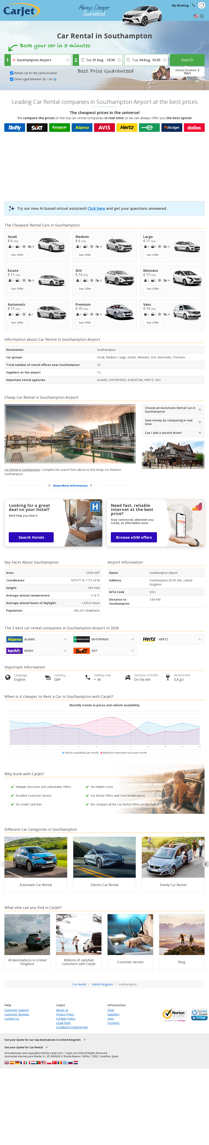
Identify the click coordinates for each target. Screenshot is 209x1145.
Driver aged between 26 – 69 (35, 79)
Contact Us (11, 1019)
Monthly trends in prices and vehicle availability (104, 705)
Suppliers (113, 1014)
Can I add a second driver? (163, 433)
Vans (111, 1019)
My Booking (180, 5)
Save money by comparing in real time (168, 422)
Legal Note (63, 1023)
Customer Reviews (16, 1014)
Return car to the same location (35, 73)
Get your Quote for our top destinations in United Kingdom (42, 1040)
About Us (62, 1010)
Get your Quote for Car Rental (23, 1047)
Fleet (111, 1010)
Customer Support (16, 1010)
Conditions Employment (72, 1027)
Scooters (113, 1023)
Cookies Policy (65, 1019)
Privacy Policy (65, 1014)
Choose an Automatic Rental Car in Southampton (170, 409)
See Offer (17, 255)
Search (187, 59)
